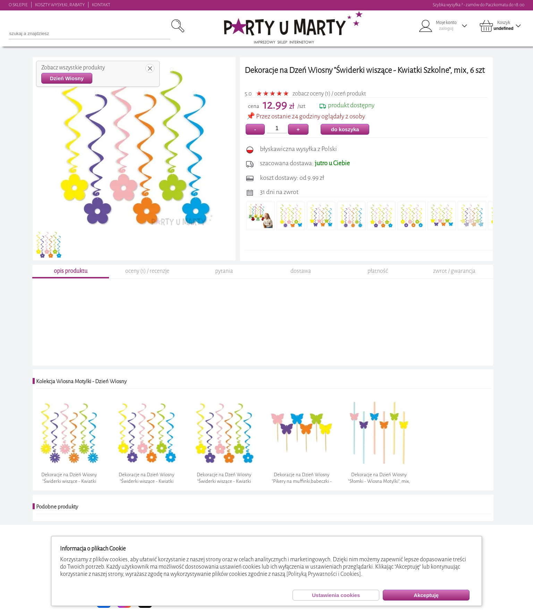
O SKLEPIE (18, 5)
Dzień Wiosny (67, 78)
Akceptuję (426, 595)
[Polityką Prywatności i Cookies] (323, 574)
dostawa (300, 271)
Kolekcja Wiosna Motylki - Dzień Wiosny (81, 381)
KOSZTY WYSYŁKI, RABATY (60, 5)
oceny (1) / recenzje (147, 271)
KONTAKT (101, 5)
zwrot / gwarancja (454, 271)
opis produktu (70, 271)
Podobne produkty (57, 506)
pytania (224, 271)
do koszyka (345, 129)
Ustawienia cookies (336, 595)
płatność (377, 271)
